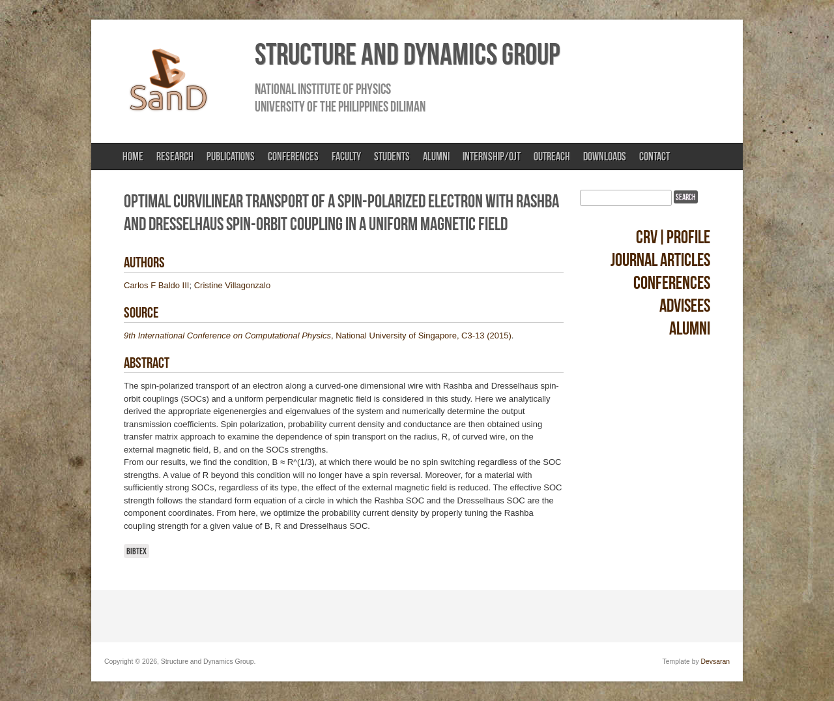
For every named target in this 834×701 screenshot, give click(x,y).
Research (175, 156)
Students (392, 156)
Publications (231, 156)
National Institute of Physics (323, 89)
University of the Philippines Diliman (340, 106)
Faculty (346, 156)
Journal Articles (660, 260)
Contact (654, 156)
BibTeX (136, 551)
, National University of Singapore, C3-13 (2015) (317, 335)
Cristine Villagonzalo (232, 285)
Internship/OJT (492, 156)
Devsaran (715, 661)
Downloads (604, 156)
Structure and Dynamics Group (407, 54)
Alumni (436, 156)
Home (132, 156)
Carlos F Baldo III (156, 285)
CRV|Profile (673, 237)
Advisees (684, 305)
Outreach (552, 156)
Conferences (293, 156)
